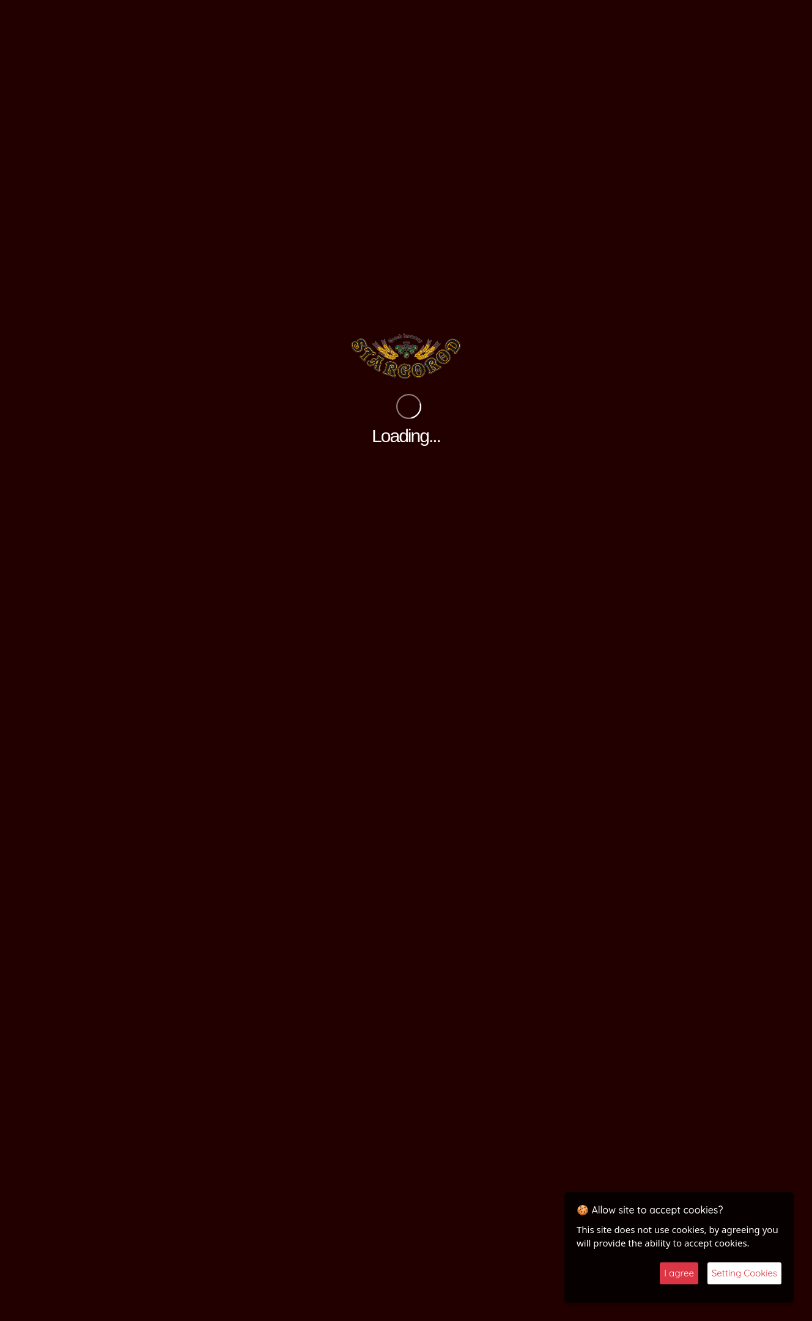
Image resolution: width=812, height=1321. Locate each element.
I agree (679, 1273)
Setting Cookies (744, 1273)
